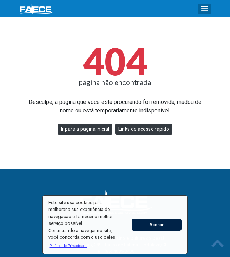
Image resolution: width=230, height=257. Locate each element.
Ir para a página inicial (85, 129)
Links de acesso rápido (143, 129)
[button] (68, 245)
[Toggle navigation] (204, 9)
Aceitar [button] (157, 224)
